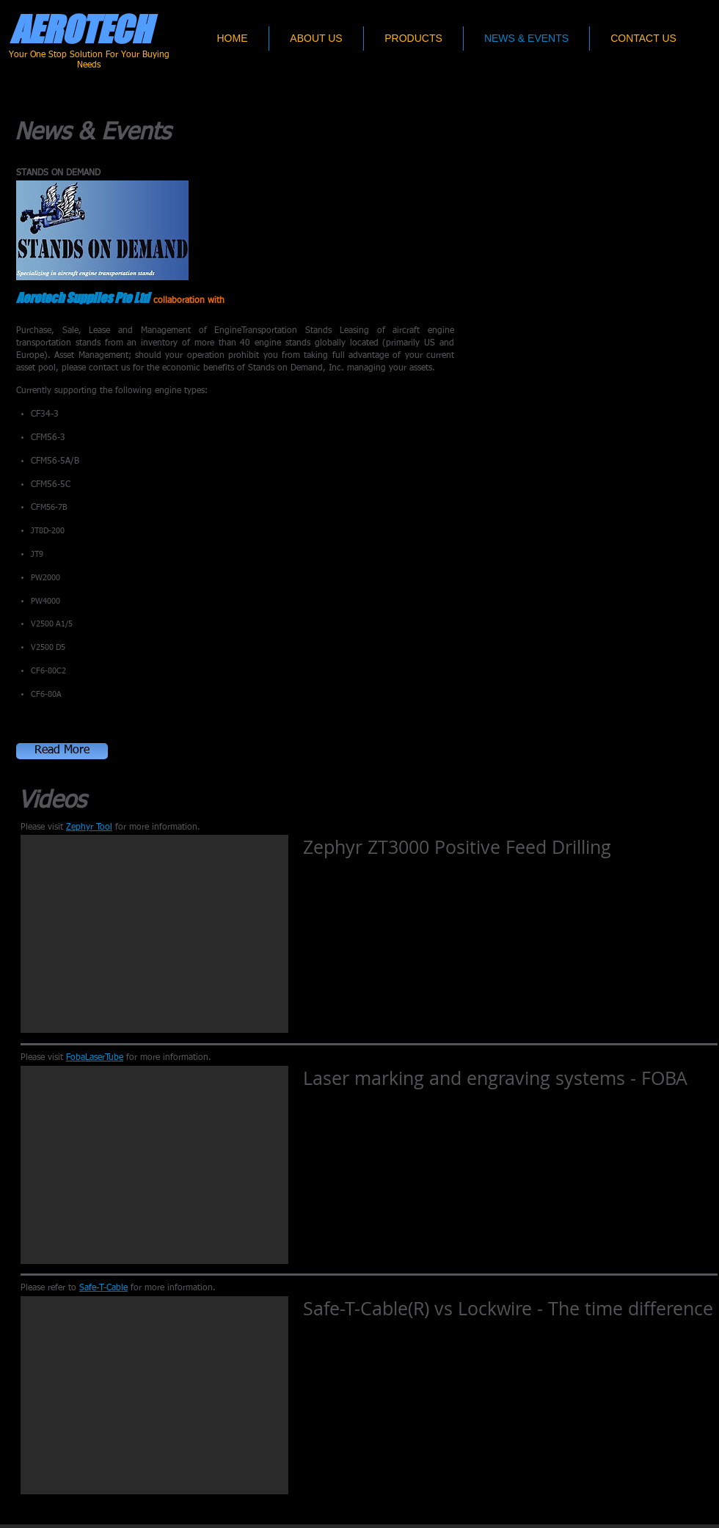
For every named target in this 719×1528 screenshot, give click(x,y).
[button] (62, 751)
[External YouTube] (154, 934)
